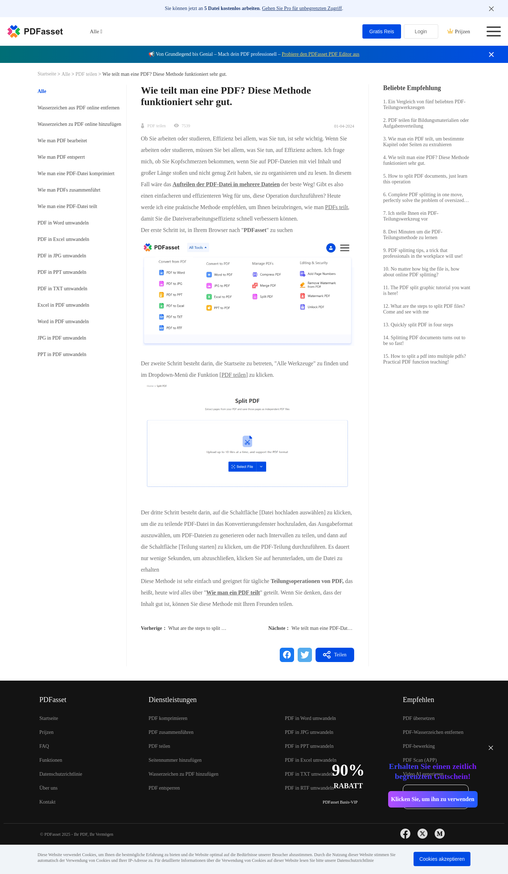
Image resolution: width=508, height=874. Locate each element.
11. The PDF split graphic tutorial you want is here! (426, 290)
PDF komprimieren (167, 718)
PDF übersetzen (419, 718)
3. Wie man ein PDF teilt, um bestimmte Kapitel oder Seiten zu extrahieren (423, 141)
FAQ (44, 746)
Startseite (48, 73)
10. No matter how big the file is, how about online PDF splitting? (421, 271)
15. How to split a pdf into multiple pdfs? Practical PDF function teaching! (424, 359)
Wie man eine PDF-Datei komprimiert (76, 173)
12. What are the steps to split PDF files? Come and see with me (424, 309)
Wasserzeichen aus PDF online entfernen (78, 107)
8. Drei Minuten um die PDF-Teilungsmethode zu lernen (413, 234)
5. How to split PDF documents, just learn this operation (425, 178)
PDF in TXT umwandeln (62, 288)
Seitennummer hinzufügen (174, 760)
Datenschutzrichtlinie (60, 774)
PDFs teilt (336, 207)
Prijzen (458, 31)
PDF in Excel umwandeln (63, 239)
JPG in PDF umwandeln (62, 338)
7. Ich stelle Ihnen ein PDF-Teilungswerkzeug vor (411, 216)
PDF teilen (86, 74)
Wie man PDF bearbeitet (62, 140)
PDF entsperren (164, 788)
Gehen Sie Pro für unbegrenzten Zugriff (302, 8)
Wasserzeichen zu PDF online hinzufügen (79, 124)
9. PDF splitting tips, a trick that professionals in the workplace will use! (423, 253)
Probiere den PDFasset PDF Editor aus (320, 54)
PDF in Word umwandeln (63, 223)
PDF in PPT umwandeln (62, 272)
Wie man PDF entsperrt (61, 157)
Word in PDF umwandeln (63, 321)
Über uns (48, 788)
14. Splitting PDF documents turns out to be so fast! (424, 340)
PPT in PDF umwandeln (62, 354)
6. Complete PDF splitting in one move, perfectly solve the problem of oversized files (423, 197)
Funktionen (50, 760)
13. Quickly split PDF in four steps (418, 324)
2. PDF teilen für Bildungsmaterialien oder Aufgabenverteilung (426, 123)
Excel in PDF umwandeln (63, 305)
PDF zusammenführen (171, 732)
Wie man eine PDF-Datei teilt (67, 206)
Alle (67, 74)
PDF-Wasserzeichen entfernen (433, 732)
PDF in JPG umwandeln (62, 255)
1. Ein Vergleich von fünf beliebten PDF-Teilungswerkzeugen (424, 104)
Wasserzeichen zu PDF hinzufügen (183, 774)
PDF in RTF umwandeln (309, 788)
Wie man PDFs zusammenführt (69, 190)
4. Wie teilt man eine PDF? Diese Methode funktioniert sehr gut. (426, 160)
